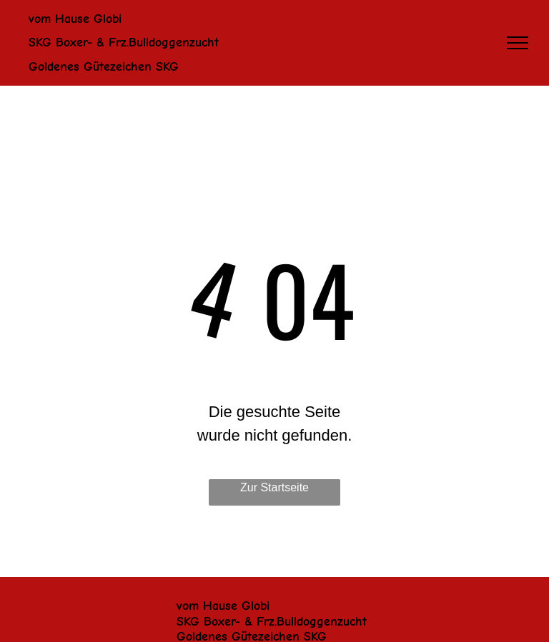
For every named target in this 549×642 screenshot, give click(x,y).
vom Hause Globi (223, 605)
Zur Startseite (274, 487)
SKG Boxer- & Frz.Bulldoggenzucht (272, 621)
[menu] (517, 42)
